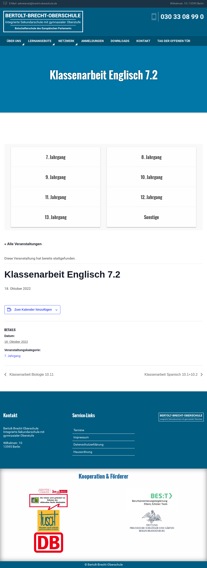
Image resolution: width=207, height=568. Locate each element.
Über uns (14, 41)
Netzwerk (66, 41)
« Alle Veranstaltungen (23, 244)
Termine (78, 430)
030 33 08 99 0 (182, 16)
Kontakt (143, 41)
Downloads (120, 41)
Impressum (81, 437)
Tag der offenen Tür (173, 41)
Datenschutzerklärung (88, 444)
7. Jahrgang (12, 356)
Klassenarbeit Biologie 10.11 (31, 374)
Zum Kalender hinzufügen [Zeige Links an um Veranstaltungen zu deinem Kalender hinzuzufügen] (33, 309)
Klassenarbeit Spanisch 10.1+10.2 (171, 374)
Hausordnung (82, 452)
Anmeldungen (92, 41)
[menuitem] (14, 41)
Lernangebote (39, 41)
